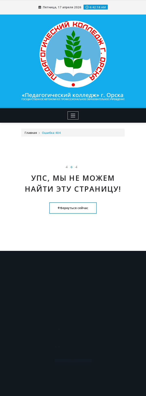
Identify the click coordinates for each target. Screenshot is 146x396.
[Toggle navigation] (73, 115)
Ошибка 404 (51, 133)
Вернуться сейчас (73, 208)
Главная (31, 133)
